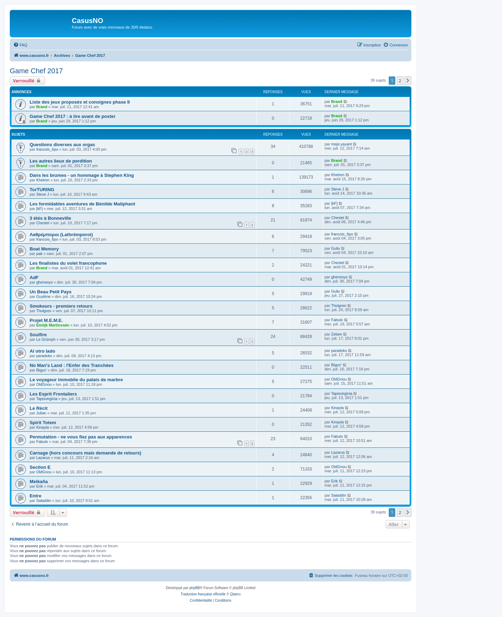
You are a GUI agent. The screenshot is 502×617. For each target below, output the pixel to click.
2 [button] (400, 80)
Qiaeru (235, 594)
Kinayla (337, 408)
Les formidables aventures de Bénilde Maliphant (82, 203)
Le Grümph (45, 339)
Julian (41, 413)
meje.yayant (341, 144)
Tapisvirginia (47, 399)
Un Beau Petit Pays (50, 291)
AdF (34, 277)
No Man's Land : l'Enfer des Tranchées (72, 365)
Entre (35, 495)
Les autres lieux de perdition (61, 161)
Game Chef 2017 (36, 71)
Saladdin (43, 500)
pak (39, 253)
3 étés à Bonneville (50, 218)
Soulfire (38, 334)
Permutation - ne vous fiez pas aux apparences (81, 436)
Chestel (42, 223)
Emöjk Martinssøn (52, 325)
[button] (407, 80)
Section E (40, 467)
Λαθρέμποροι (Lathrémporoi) (61, 234)
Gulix (335, 248)
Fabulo (337, 320)
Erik (39, 486)
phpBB (194, 588)
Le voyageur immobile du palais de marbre (76, 379)
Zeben (336, 334)
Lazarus (43, 458)
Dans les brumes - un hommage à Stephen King (82, 175)
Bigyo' (41, 370)
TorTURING (42, 189)
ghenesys (44, 282)
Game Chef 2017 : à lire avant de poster (72, 116)
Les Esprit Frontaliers (53, 394)
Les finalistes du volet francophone (68, 263)
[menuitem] (20, 45)
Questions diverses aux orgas (62, 144)
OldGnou (44, 384)
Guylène (43, 296)
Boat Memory (44, 248)
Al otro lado (42, 351)
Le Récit (38, 408)
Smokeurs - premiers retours (61, 306)
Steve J (42, 194)
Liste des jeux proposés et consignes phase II (80, 102)
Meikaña (39, 481)
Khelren (43, 180)
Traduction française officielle (203, 594)
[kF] (39, 208)
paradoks (44, 356)
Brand (41, 107)
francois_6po (47, 149)
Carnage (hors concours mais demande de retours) (85, 453)
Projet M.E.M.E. (46, 320)
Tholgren (43, 311)
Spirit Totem (43, 422)
